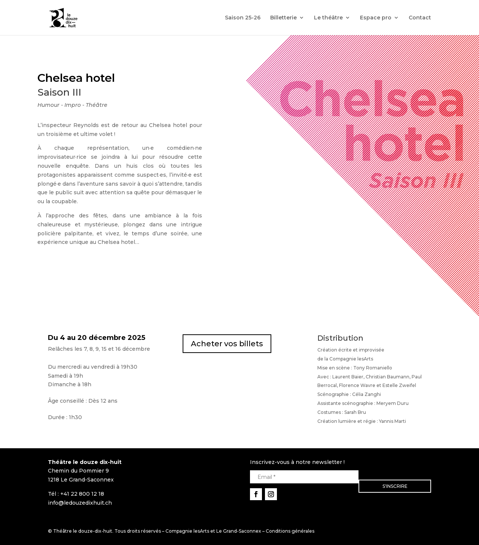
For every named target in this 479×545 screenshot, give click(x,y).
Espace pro (375, 18)
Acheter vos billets (227, 343)
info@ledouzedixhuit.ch (80, 502)
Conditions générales (290, 531)
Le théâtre (328, 18)
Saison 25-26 (242, 18)
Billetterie (283, 18)
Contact (420, 18)
